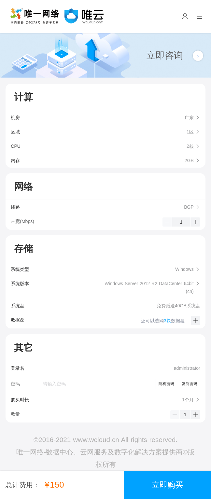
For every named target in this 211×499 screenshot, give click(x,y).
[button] (105, 117)
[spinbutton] (181, 222)
